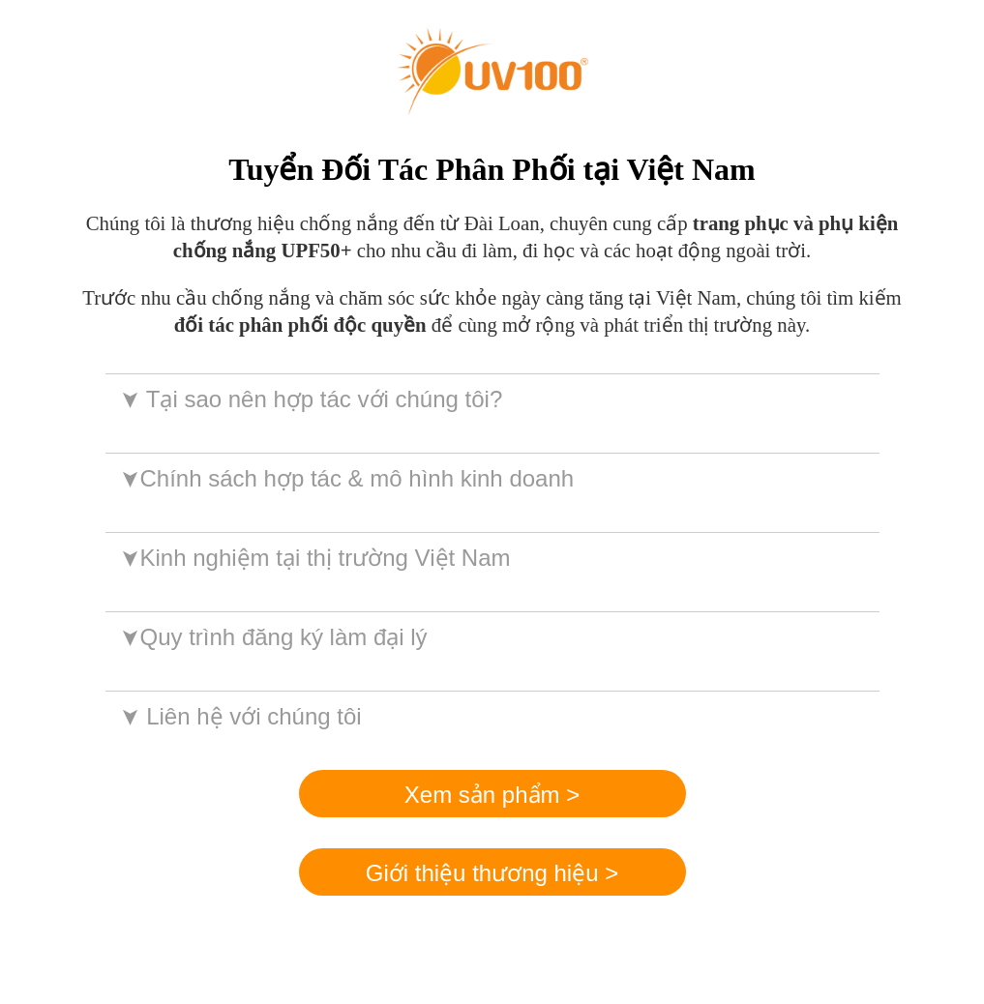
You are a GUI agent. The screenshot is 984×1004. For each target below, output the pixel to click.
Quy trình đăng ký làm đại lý (272, 637)
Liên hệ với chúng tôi (239, 716)
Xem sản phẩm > (492, 795)
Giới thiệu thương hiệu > (492, 873)
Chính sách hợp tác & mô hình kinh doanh (346, 478)
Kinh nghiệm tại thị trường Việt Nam (314, 558)
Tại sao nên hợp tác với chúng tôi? (310, 399)
